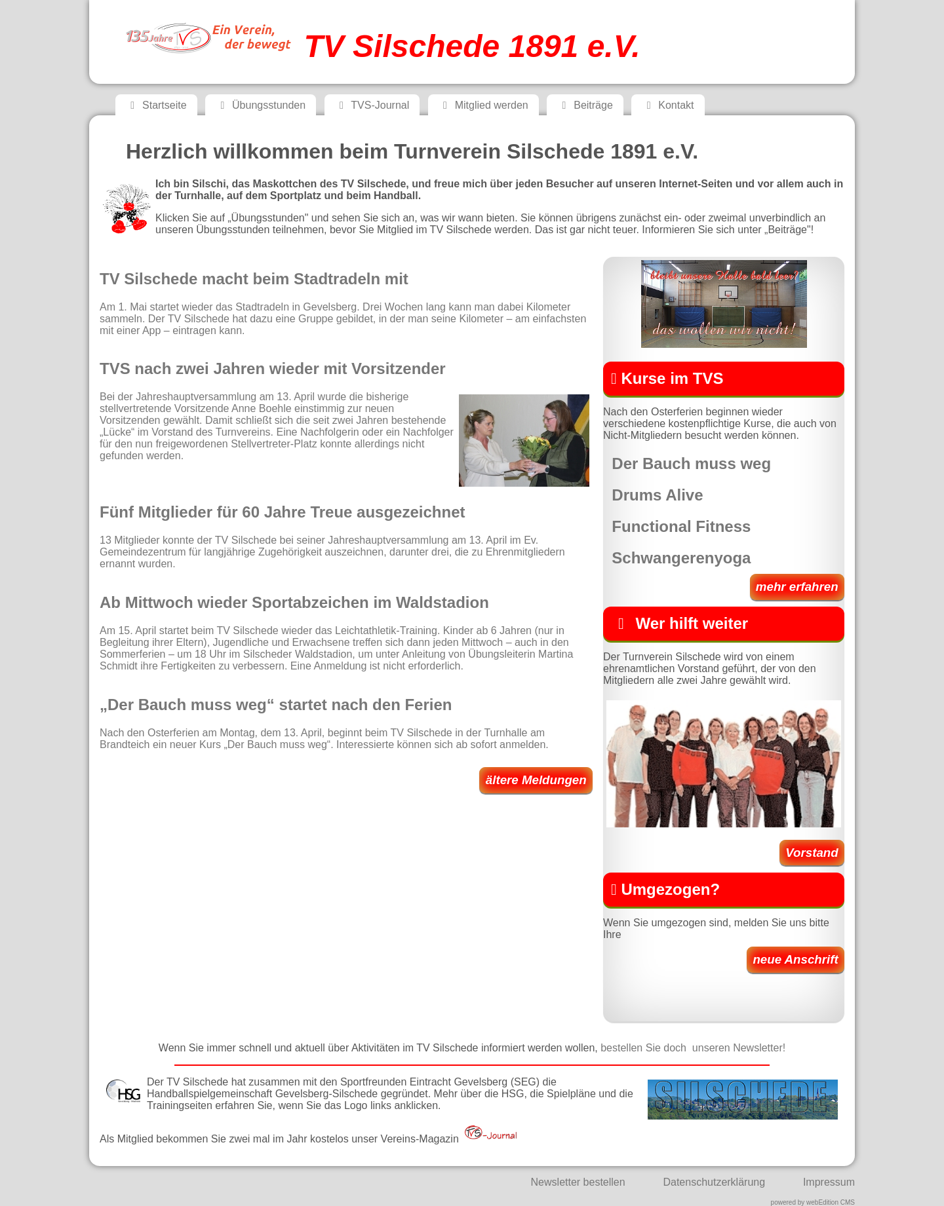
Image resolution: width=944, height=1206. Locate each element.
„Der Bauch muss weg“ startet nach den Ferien (276, 704)
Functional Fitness (681, 526)
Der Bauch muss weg (691, 463)
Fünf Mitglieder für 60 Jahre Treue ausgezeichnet (282, 512)
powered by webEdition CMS (813, 1202)
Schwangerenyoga (681, 558)
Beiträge (585, 105)
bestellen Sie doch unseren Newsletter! (692, 1047)
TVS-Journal (372, 105)
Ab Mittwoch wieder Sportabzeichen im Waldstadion (294, 602)
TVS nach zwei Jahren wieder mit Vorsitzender (273, 368)
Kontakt (668, 105)
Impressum (829, 1182)
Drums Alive (657, 495)
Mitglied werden (483, 105)
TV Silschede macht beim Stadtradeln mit (254, 279)
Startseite (156, 105)
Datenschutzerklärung (714, 1182)
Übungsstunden (260, 105)
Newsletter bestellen (578, 1182)
